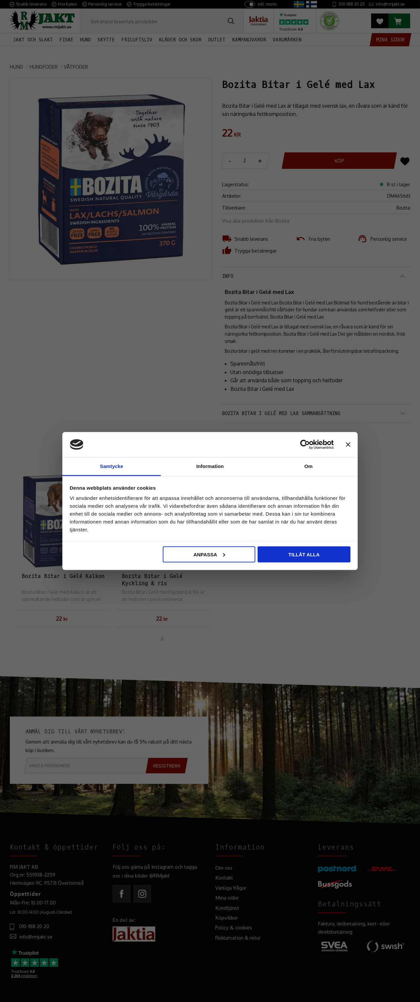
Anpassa (209, 554)
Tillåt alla (304, 554)
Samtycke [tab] (111, 466)
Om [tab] (308, 466)
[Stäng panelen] (348, 444)
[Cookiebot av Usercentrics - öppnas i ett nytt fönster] (305, 444)
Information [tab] (210, 466)
